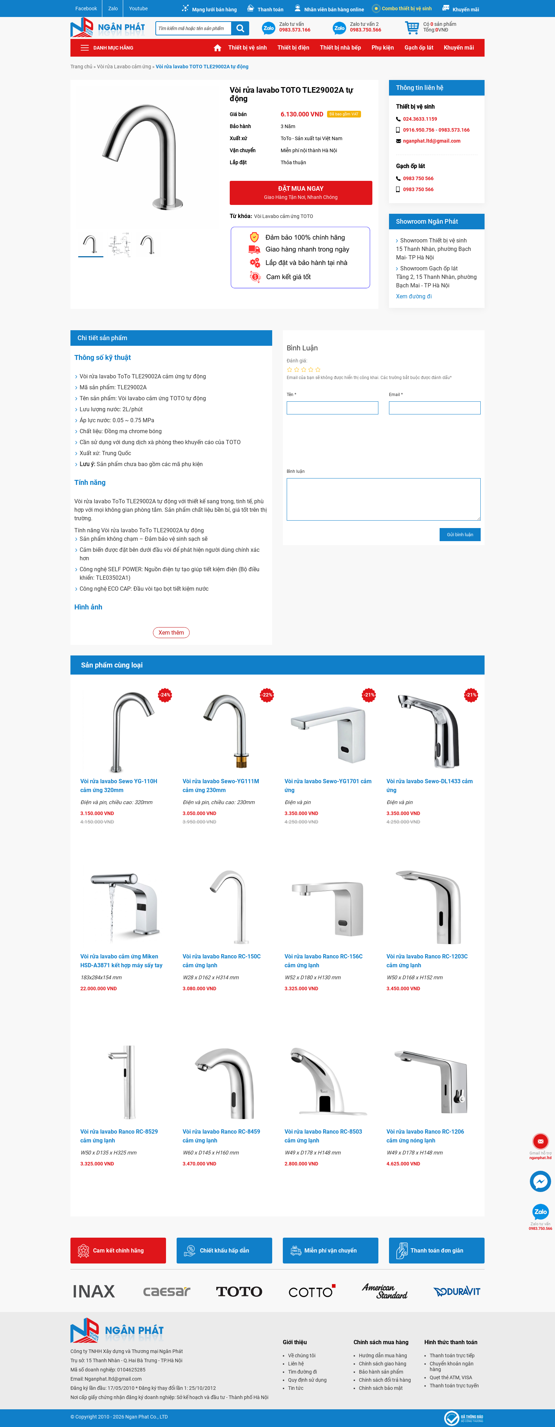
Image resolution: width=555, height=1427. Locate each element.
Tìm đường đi (302, 1372)
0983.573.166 (454, 130)
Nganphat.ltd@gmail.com (113, 1379)
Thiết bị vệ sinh (247, 47)
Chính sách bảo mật (381, 1388)
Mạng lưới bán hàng (214, 9)
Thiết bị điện (293, 47)
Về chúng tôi (301, 1355)
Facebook (86, 8)
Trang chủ (217, 48)
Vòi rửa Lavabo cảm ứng (124, 66)
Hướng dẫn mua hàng (383, 1355)
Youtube (138, 8)
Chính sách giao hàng (382, 1363)
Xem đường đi (414, 296)
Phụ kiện (383, 47)
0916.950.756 (418, 130)
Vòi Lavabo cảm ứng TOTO (283, 216)
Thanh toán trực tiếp (452, 1355)
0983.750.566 (540, 1226)
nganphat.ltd (540, 1155)
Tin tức (295, 1388)
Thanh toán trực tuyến (454, 1385)
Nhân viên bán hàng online (334, 9)
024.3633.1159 (420, 119)
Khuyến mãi (466, 9)
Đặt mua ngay (301, 193)
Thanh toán (271, 9)
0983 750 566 (418, 178)
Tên (291, 394)
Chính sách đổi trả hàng (385, 1380)
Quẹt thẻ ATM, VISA (451, 1377)
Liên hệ (296, 1363)
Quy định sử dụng (307, 1380)
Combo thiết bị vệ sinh (403, 8)
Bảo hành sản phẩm (381, 1372)
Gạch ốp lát (419, 47)
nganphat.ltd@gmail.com (431, 141)
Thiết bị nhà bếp (340, 47)
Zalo (113, 8)
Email (396, 394)
